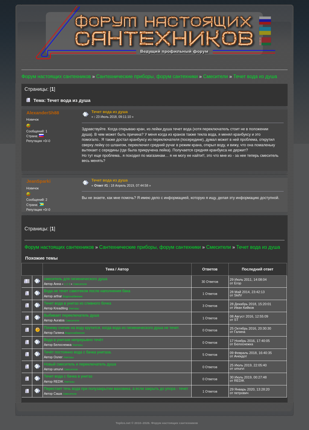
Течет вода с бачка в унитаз (68, 376)
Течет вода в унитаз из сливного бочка (77, 303)
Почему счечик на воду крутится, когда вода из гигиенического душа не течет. (111, 328)
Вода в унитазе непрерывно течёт (73, 340)
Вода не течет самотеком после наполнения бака (87, 291)
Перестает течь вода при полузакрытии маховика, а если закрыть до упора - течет (116, 389)
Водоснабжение (72, 296)
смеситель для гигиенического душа (75, 279)
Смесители (80, 284)
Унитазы (73, 308)
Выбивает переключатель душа (71, 315)
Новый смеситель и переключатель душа (80, 364)
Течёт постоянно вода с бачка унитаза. (78, 352)
